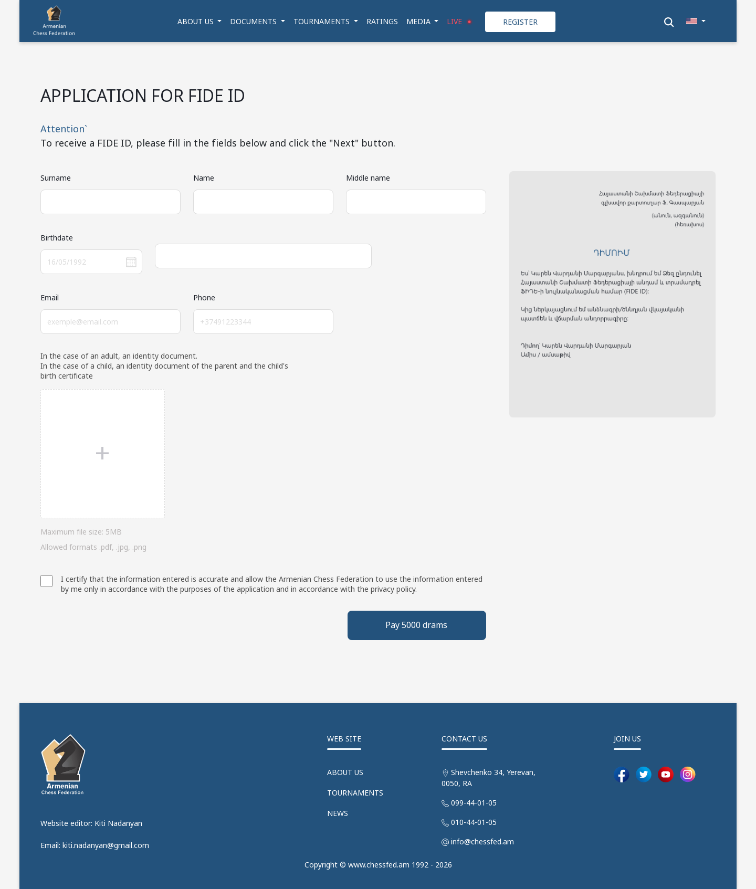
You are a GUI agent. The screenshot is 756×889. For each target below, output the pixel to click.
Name (203, 178)
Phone (204, 297)
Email (49, 297)
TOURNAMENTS (355, 793)
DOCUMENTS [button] (254, 21)
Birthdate (56, 238)
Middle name (368, 178)
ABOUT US (345, 772)
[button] (696, 21)
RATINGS (382, 21)
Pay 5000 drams (416, 625)
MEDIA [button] (419, 21)
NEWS (337, 813)
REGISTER (520, 22)
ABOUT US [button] (196, 21)
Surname (55, 178)
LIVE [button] (461, 21)
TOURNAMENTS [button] (322, 21)
